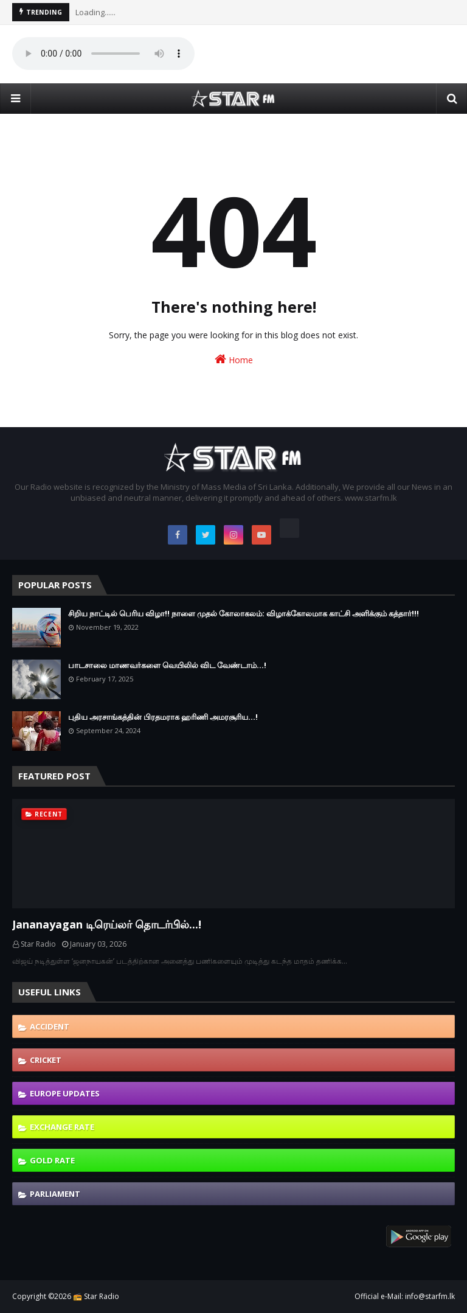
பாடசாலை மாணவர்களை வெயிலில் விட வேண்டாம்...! (167, 665)
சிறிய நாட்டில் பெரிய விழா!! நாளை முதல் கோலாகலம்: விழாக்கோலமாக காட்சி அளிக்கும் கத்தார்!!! (243, 613)
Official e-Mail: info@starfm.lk (405, 1296)
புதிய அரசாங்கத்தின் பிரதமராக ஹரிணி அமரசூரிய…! (163, 716)
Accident (49, 1026)
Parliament (55, 1193)
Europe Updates (65, 1093)
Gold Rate (52, 1160)
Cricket (45, 1059)
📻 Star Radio (96, 1296)
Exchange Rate (62, 1126)
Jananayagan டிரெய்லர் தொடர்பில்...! (106, 924)
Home (234, 359)
